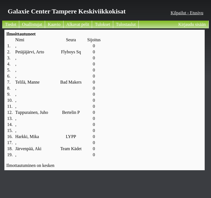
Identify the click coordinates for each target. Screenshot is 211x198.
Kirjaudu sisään (192, 24)
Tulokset (102, 24)
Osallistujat (32, 24)
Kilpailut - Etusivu (187, 12)
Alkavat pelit (77, 24)
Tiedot (10, 24)
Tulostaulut (126, 24)
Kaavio (54, 24)
